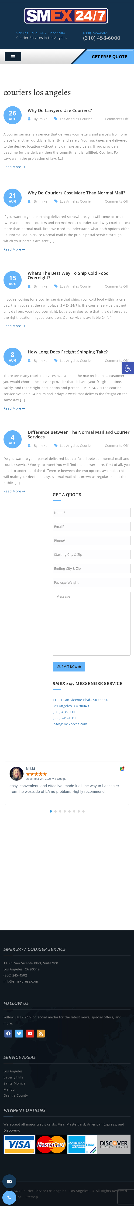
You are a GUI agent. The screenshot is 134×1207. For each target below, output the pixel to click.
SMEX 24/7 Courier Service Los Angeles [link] (34, 1191)
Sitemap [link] (31, 1197)
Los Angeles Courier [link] (76, 119)
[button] (51, 812)
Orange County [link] (15, 1096)
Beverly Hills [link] (13, 1078)
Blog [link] (17, 1197)
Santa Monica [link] (14, 1084)
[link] (128, 368)
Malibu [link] (9, 1090)
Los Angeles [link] (13, 1072)
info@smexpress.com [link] (70, 724)
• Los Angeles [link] (77, 1191)
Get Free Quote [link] (109, 57)
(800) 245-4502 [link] (95, 33)
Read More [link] (14, 167)
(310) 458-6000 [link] (101, 38)
